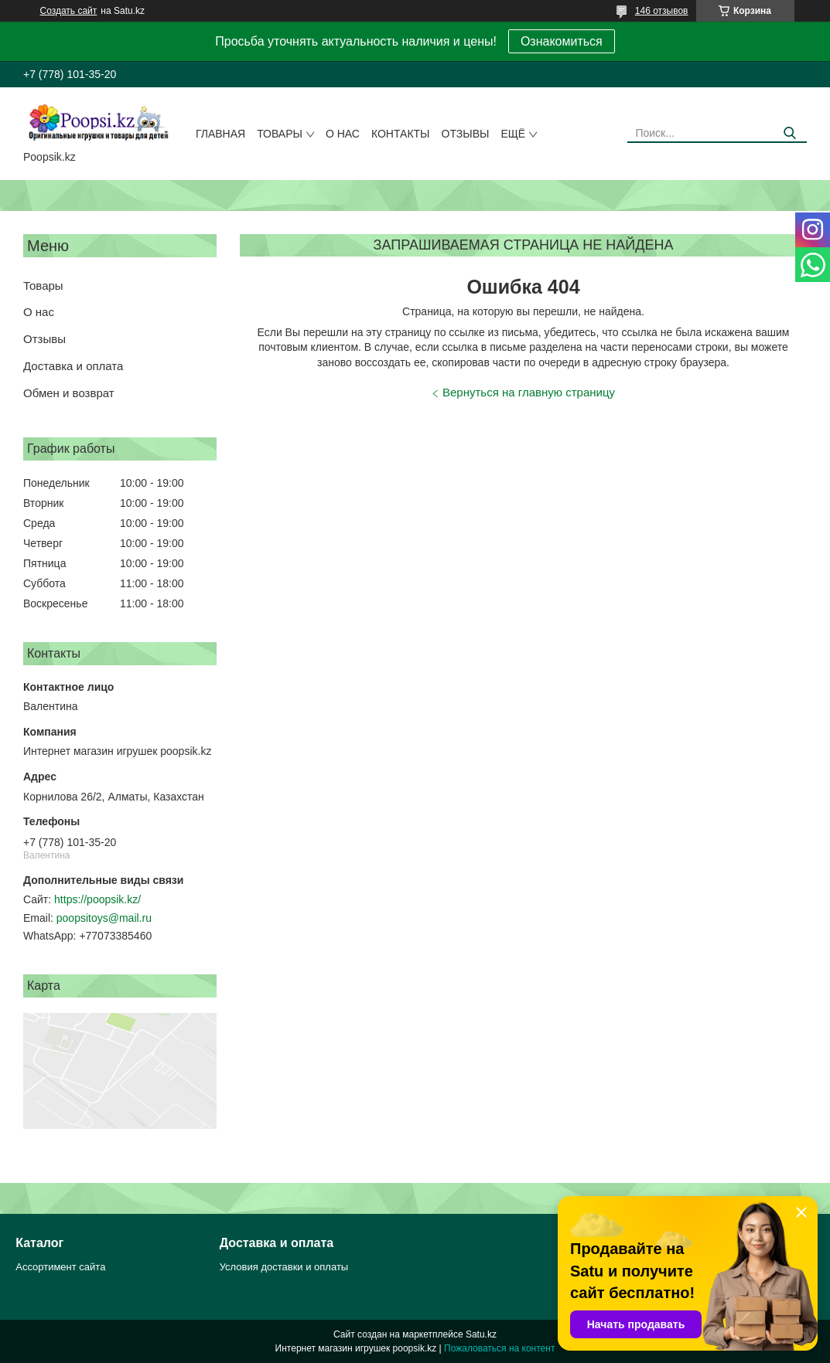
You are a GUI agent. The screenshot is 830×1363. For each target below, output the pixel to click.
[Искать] (789, 133)
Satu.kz (481, 1334)
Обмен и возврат (68, 392)
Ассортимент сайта (60, 1267)
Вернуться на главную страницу (528, 392)
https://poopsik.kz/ (97, 899)
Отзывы (466, 133)
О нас (343, 133)
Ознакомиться (562, 41)
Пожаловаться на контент (499, 1348)
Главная (220, 133)
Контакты (400, 133)
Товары (279, 133)
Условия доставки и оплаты (284, 1267)
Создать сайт (68, 10)
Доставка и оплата (73, 365)
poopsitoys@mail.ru (104, 918)
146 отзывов (661, 10)
